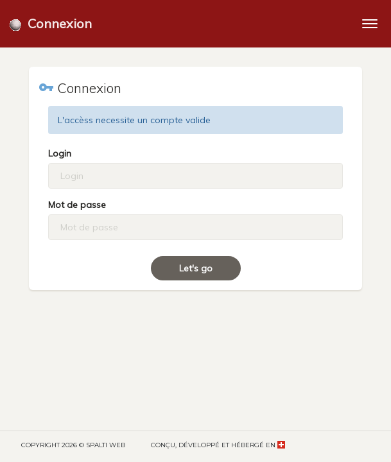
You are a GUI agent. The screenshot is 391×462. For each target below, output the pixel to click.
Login (59, 153)
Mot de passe (77, 204)
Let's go (196, 268)
